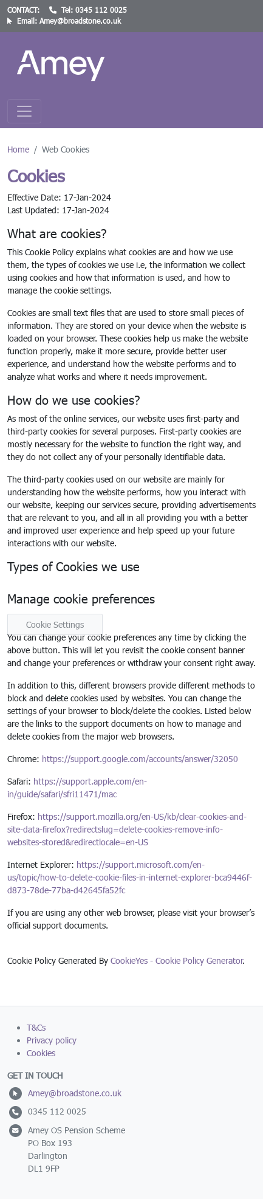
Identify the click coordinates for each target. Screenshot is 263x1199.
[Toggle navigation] (24, 111)
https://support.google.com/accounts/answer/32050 (140, 759)
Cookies (41, 1053)
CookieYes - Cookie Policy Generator (176, 960)
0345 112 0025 (101, 10)
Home (18, 149)
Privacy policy (52, 1040)
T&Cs (36, 1027)
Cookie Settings (55, 624)
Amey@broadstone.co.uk (80, 21)
